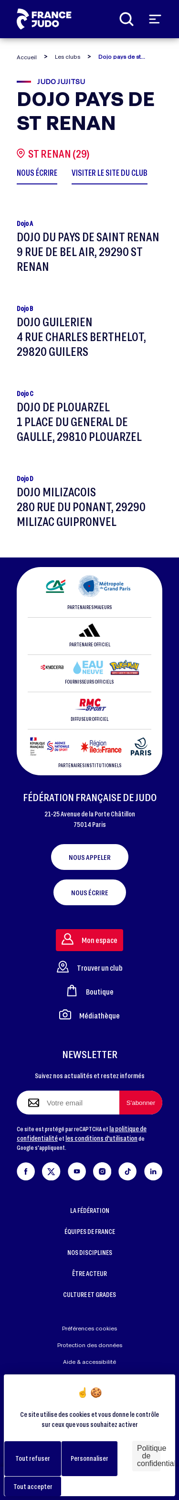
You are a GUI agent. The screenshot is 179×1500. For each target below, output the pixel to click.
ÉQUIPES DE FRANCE (89, 1231)
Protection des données (89, 1345)
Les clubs (67, 56)
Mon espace (89, 939)
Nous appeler (90, 857)
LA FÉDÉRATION (89, 1210)
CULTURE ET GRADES (89, 1294)
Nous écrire (89, 892)
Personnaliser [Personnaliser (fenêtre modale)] (89, 1458)
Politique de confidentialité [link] (148, 1456)
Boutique (90, 990)
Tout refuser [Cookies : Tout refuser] (32, 1458)
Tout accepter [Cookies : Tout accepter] (33, 1486)
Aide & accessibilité (89, 1362)
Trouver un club (90, 967)
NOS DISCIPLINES (89, 1252)
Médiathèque (89, 1014)
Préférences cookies (89, 1328)
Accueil (27, 57)
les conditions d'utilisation (101, 1138)
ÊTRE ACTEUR (89, 1273)
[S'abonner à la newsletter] (140, 1102)
